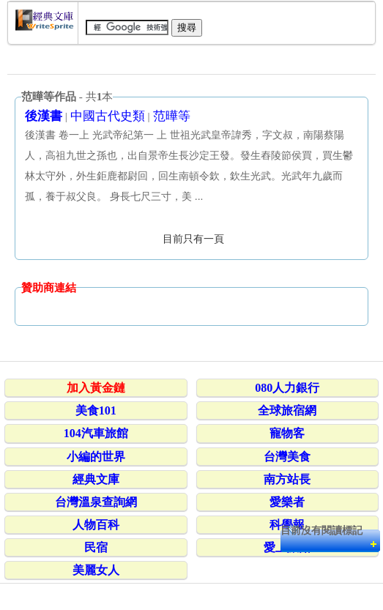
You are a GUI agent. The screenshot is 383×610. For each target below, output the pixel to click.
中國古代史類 (107, 116)
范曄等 (171, 116)
